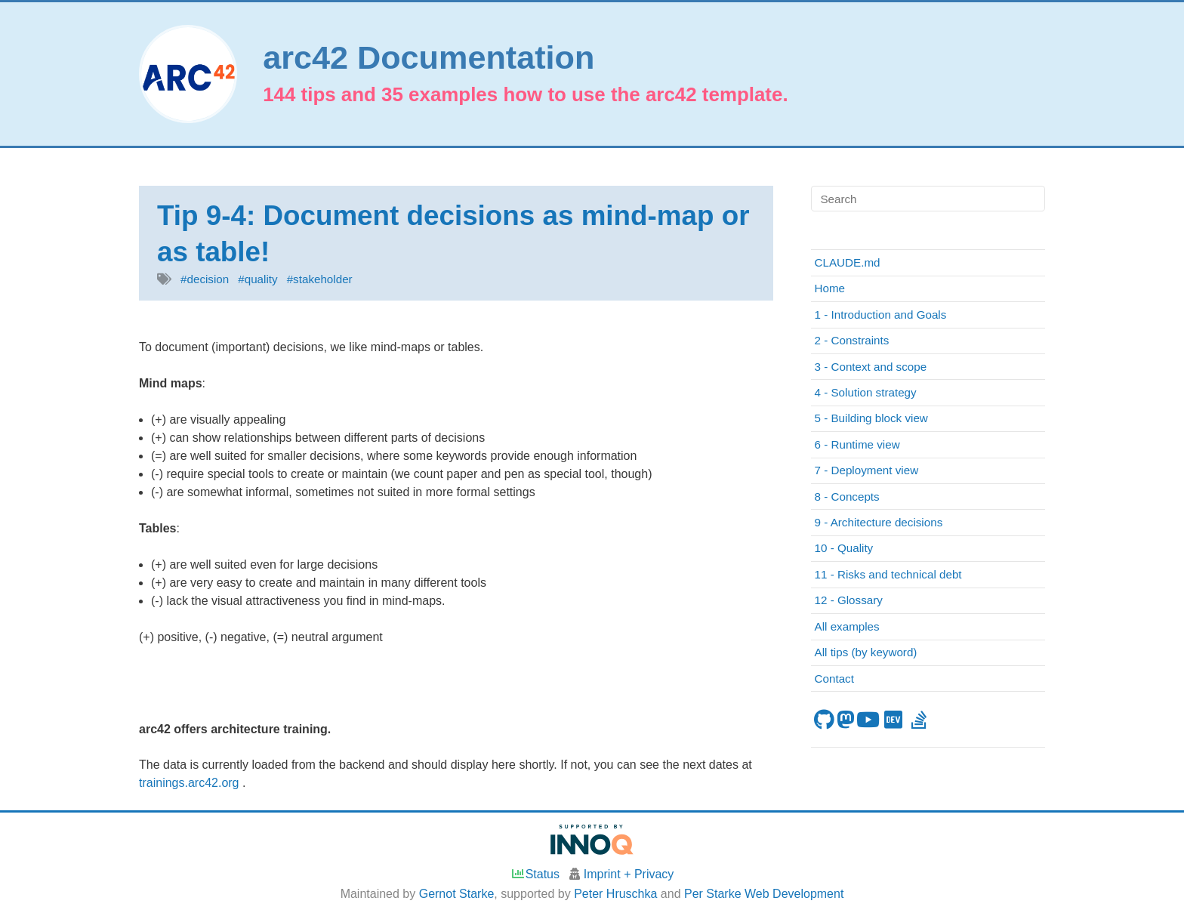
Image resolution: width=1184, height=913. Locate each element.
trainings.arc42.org (190, 782)
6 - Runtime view (857, 444)
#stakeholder (320, 279)
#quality (257, 279)
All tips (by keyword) (866, 652)
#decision (204, 279)
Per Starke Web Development (763, 893)
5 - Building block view (871, 418)
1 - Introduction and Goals (881, 314)
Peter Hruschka (615, 893)
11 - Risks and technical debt (888, 574)
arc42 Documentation (428, 58)
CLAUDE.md (847, 262)
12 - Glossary (849, 600)
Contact (834, 678)
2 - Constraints (852, 340)
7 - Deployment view (867, 470)
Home (830, 288)
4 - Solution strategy (866, 392)
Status (535, 874)
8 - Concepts (847, 496)
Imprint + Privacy (629, 874)
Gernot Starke (457, 893)
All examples (847, 626)
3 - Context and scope (871, 366)
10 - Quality (844, 547)
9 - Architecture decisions (879, 522)
